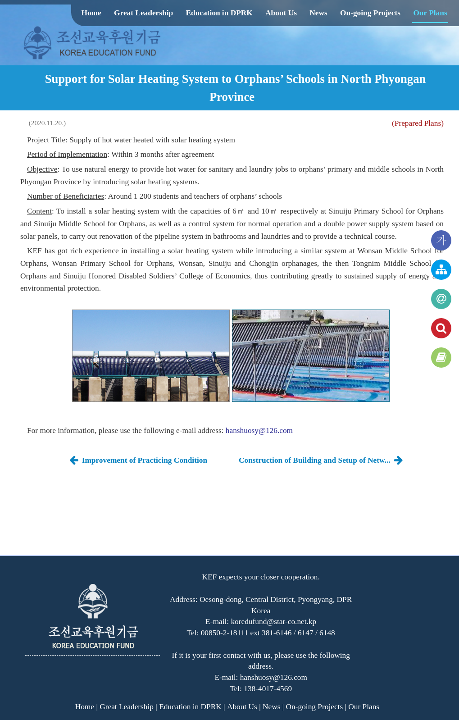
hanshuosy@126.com (259, 430)
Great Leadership (143, 13)
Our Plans (430, 13)
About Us (281, 13)
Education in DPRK (219, 13)
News (318, 13)
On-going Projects (370, 13)
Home (91, 13)
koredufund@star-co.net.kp (273, 621)
